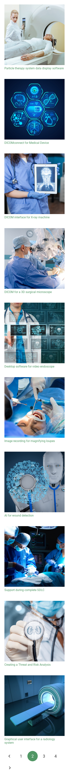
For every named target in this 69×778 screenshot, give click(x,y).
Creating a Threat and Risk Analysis (27, 664)
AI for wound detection (19, 515)
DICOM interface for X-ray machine (26, 217)
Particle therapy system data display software (34, 68)
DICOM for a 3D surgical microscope (28, 292)
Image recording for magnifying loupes (29, 441)
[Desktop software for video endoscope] (34, 333)
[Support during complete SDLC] (34, 556)
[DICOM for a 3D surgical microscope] (34, 258)
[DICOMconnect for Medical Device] (34, 109)
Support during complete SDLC (24, 590)
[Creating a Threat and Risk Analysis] (34, 631)
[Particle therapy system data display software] (34, 34)
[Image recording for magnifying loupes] (34, 407)
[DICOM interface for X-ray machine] (34, 183)
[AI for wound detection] (34, 482)
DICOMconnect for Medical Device (26, 143)
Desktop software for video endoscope (29, 366)
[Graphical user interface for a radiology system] (34, 705)
